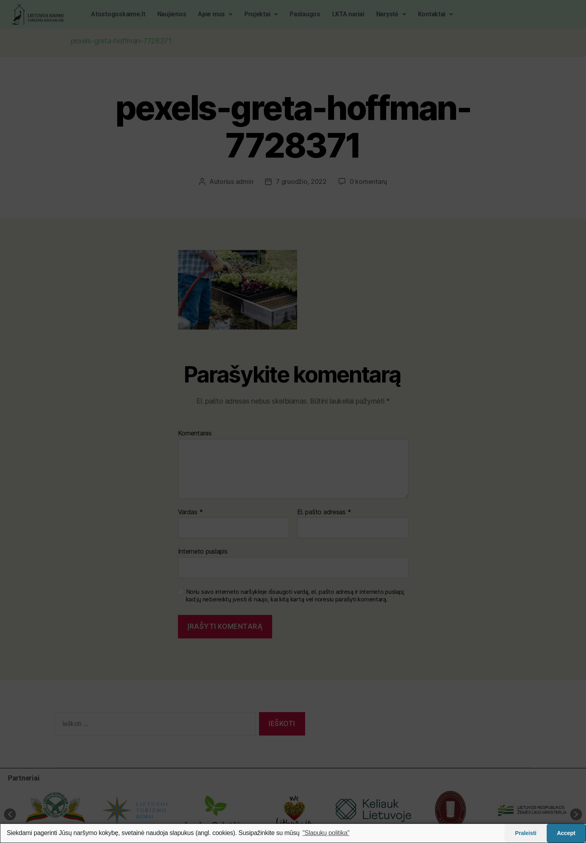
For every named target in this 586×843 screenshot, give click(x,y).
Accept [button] (566, 833)
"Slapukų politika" (326, 832)
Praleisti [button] (525, 833)
